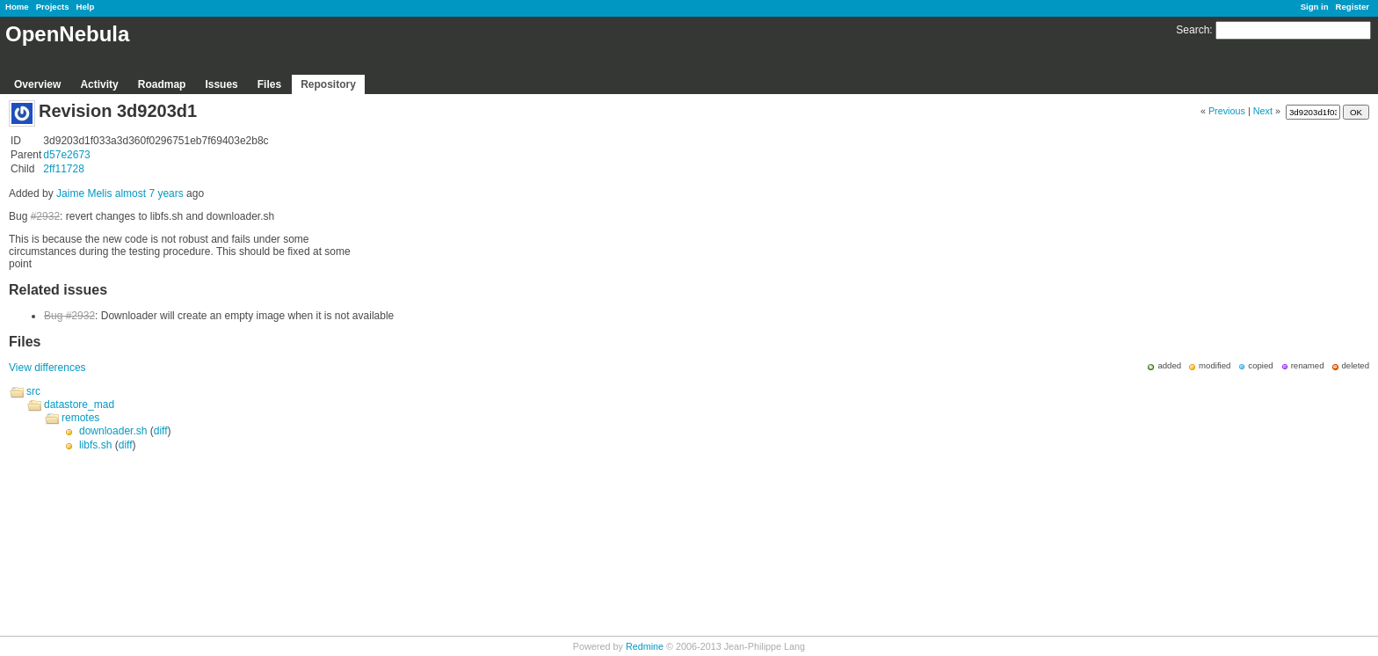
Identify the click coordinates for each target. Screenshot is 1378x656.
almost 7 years (149, 193)
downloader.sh (113, 431)
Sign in (1315, 6)
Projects (52, 6)
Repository (328, 84)
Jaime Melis (84, 193)
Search (1192, 30)
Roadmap (162, 84)
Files (269, 84)
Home (17, 6)
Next (1263, 111)
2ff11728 (63, 169)
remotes (80, 418)
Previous (1226, 111)
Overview (37, 84)
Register (1352, 6)
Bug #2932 (69, 316)
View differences (47, 367)
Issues (221, 84)
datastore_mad (79, 404)
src (33, 391)
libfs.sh (95, 445)
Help (85, 6)
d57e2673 (66, 155)
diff (161, 431)
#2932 (45, 216)
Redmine (645, 646)
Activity (99, 84)
